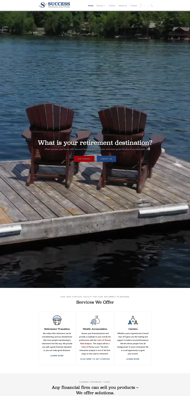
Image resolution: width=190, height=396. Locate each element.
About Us (123, 5)
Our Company (84, 159)
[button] (101, 5)
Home (90, 5)
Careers (112, 5)
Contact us (106, 159)
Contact (133, 5)
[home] (54, 4)
